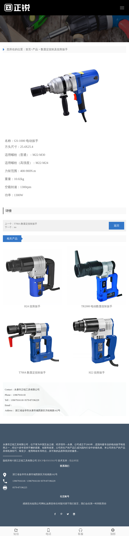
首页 (28, 49)
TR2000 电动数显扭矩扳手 (96, 306)
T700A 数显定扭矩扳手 (25, 223)
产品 (35, 49)
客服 (81, 531)
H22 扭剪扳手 (97, 372)
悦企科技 (74, 460)
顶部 (113, 531)
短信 (16, 531)
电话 (48, 531)
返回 (116, 225)
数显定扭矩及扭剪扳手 (54, 49)
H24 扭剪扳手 (32, 306)
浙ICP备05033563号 (47, 460)
